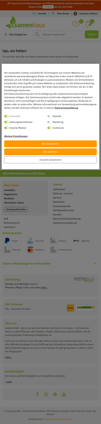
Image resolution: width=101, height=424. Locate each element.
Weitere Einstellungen (16, 136)
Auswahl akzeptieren (50, 159)
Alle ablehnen (50, 151)
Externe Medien (18, 128)
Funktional (58, 128)
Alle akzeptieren (50, 143)
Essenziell (15, 116)
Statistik (57, 116)
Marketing (58, 122)
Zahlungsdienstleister (21, 122)
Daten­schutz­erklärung (66, 108)
